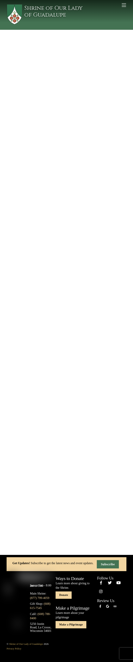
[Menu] (124, 5)
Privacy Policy (14, 648)
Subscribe (108, 564)
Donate (63, 595)
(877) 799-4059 (39, 598)
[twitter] (110, 582)
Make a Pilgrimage (71, 624)
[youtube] (118, 582)
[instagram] (101, 590)
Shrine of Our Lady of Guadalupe (26, 643)
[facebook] (101, 582)
